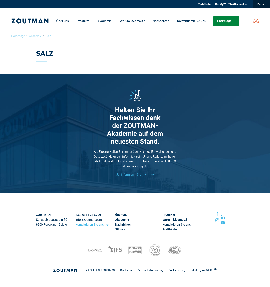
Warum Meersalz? (132, 21)
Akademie (104, 21)
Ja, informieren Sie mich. (133, 174)
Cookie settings (177, 270)
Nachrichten (160, 21)
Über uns (62, 21)
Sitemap (120, 229)
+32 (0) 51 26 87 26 (89, 215)
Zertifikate (204, 4)
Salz (48, 36)
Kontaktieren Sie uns (191, 21)
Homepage (18, 36)
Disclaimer (126, 270)
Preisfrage (226, 21)
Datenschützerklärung (150, 270)
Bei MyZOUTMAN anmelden (231, 4)
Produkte (83, 21)
